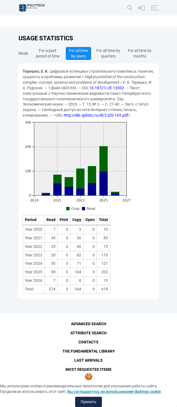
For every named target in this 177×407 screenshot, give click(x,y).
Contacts (88, 342)
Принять (88, 402)
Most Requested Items (88, 369)
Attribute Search (88, 333)
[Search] (130, 7)
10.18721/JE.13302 (106, 88)
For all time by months (140, 53)
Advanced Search (88, 324)
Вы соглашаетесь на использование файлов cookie (114, 391)
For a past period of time (47, 53)
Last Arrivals (88, 360)
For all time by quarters (108, 53)
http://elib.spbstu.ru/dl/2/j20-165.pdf (96, 115)
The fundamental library (88, 351)
